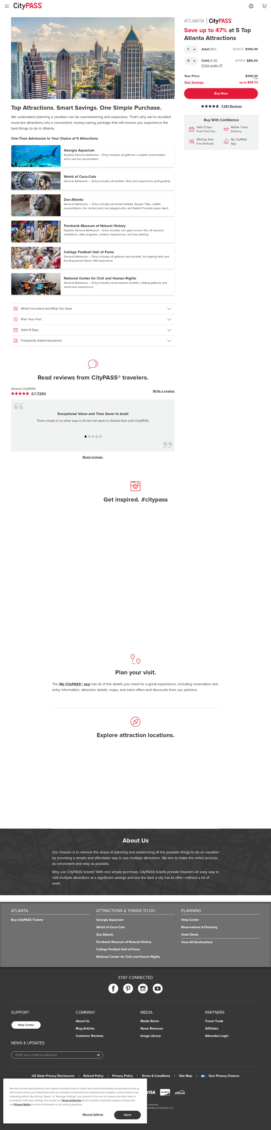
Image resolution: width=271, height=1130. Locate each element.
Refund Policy (93, 1076)
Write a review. (164, 391)
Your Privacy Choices (220, 1076)
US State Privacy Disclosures (53, 1076)
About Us (83, 1021)
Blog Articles (85, 1028)
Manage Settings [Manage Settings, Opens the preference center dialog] (93, 1114)
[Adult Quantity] (191, 49)
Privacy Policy (122, 1076)
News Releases (151, 1028)
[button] (93, 156)
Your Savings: (194, 82)
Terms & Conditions (156, 1076)
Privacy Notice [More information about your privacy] (22, 1104)
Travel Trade (214, 1021)
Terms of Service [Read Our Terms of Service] (71, 1100)
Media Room (149, 1021)
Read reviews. (93, 457)
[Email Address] (57, 1054)
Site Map (185, 1076)
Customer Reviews (89, 1036)
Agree (127, 1114)
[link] (28, 393)
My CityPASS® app (74, 684)
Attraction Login (217, 1036)
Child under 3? (211, 66)
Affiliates (211, 1028)
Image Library (150, 1036)
